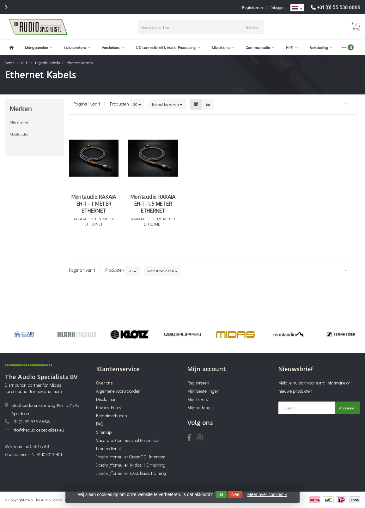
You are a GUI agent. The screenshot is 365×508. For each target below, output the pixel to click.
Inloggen (278, 7)
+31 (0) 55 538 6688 (338, 7)
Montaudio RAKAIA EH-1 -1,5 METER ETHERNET (153, 204)
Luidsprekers (77, 47)
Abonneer (347, 407)
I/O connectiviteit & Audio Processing (168, 47)
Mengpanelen (39, 47)
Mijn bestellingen (203, 391)
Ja (221, 494)
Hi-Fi (292, 47)
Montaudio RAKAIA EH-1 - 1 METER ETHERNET (93, 204)
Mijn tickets (197, 399)
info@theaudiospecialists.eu (38, 430)
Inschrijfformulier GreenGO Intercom (130, 457)
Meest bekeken (167, 104)
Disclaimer (106, 399)
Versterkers (113, 47)
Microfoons (223, 47)
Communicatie (260, 47)
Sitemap (104, 432)
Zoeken (252, 27)
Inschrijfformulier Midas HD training (130, 465)
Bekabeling (321, 47)
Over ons (104, 383)
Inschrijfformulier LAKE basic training (131, 473)
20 (137, 104)
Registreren (252, 7)
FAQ (99, 424)
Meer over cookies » (267, 494)
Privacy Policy (108, 407)
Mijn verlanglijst (202, 407)
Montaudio (18, 133)
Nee (235, 494)
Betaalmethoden (111, 416)
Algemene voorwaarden (118, 391)
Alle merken (20, 121)
